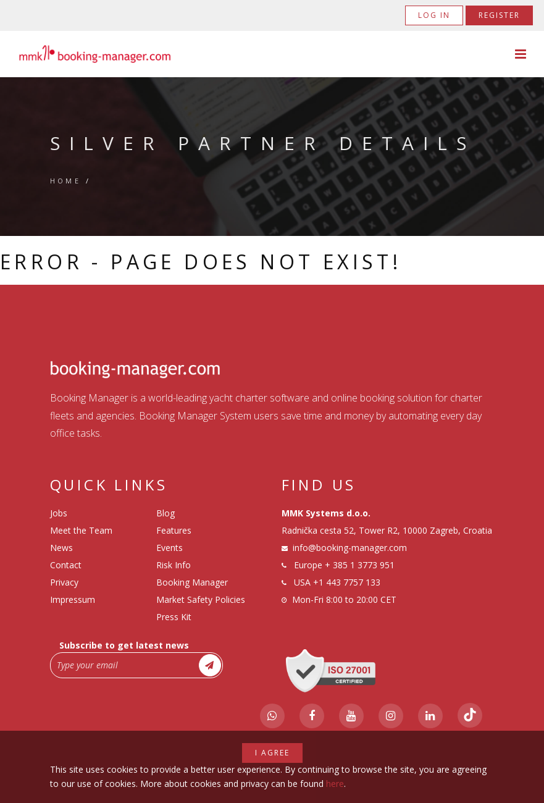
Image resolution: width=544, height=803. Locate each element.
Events (169, 547)
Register (499, 15)
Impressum (72, 599)
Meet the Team (81, 530)
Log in (434, 15)
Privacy (64, 582)
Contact (66, 565)
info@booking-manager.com (350, 547)
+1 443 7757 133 (346, 582)
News (61, 547)
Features (173, 530)
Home (66, 180)
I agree (272, 752)
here (335, 783)
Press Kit (173, 617)
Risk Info (173, 565)
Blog (165, 513)
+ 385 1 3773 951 (360, 565)
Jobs (58, 513)
